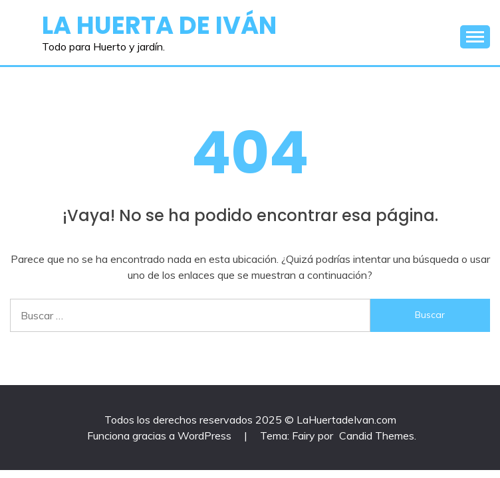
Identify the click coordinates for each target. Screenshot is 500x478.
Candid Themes (376, 435)
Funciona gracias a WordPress (160, 435)
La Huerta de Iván (159, 25)
